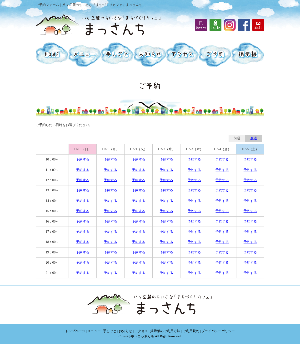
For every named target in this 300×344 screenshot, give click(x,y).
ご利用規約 (191, 331)
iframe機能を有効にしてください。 (215, 25)
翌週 (253, 138)
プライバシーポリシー (218, 331)
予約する (82, 159)
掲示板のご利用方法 (165, 331)
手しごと (109, 331)
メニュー (94, 331)
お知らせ (125, 331)
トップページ (75, 331)
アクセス (141, 331)
